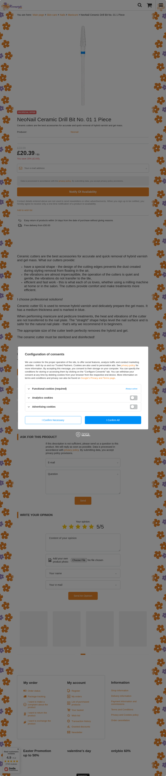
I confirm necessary (53, 420)
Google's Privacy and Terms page (98, 378)
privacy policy (128, 365)
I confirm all (113, 420)
